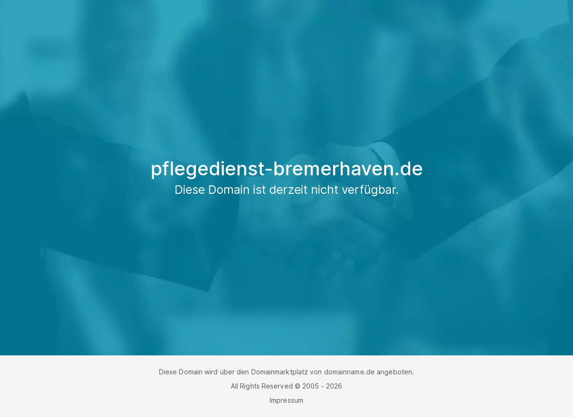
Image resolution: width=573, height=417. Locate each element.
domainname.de (349, 372)
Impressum (286, 400)
